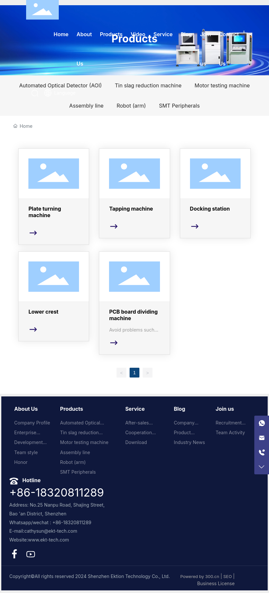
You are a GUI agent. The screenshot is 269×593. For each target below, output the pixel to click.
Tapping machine (134, 193)
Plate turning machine (54, 197)
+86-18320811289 (56, 492)
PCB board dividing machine (134, 303)
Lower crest (54, 296)
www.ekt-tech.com (48, 539)
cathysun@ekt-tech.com (50, 531)
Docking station (215, 193)
